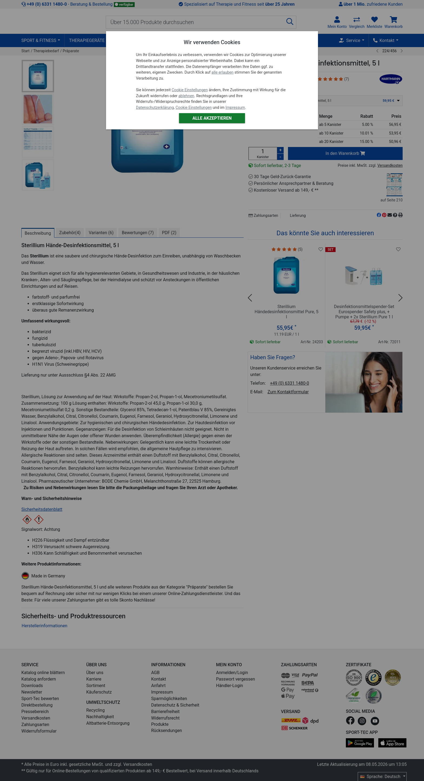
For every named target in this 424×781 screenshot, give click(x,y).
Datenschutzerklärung (155, 107)
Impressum (235, 107)
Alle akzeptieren (211, 118)
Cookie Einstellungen (190, 90)
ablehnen (186, 96)
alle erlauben (222, 72)
